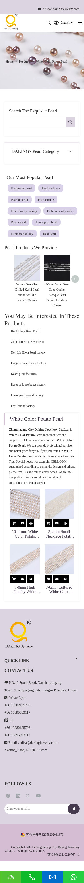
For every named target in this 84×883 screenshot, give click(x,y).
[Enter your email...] (34, 827)
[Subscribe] (74, 827)
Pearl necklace (51, 188)
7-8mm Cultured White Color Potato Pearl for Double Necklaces (59, 607)
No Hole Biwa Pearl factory (28, 370)
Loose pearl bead (46, 222)
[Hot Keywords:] (70, 122)
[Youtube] (38, 813)
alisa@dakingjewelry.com (38, 761)
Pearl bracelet (19, 199)
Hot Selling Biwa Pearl (25, 349)
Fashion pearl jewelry (60, 211)
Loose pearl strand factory (27, 413)
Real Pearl (49, 234)
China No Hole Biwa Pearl (27, 360)
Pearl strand (18, 222)
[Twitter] (28, 813)
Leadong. (39, 869)
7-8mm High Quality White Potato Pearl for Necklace (24, 607)
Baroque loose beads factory (28, 403)
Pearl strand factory (23, 424)
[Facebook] (8, 813)
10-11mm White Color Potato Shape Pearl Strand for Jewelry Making (25, 552)
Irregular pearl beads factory (28, 381)
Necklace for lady (22, 234)
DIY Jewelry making (24, 211)
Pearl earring (46, 199)
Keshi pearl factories (24, 392)
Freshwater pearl (21, 188)
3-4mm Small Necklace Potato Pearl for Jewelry (59, 552)
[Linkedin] (18, 813)
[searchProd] (37, 122)
